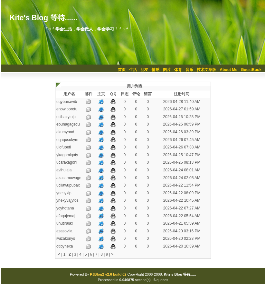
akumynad (65, 132)
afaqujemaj (65, 216)
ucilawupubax (68, 185)
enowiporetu (66, 109)
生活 (133, 69)
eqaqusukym (67, 139)
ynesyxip (63, 193)
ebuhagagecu (68, 124)
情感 (155, 69)
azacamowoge (68, 178)
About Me (228, 69)
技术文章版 (206, 69)
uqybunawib (66, 101)
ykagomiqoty (67, 155)
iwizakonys (65, 238)
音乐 (189, 69)
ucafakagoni (66, 162)
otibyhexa (64, 246)
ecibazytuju (66, 117)
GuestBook (251, 69)
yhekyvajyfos (67, 200)
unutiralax (64, 223)
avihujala (63, 170)
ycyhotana (65, 208)
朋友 (144, 69)
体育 (178, 69)
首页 (122, 69)
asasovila (64, 231)
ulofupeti (63, 147)
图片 (167, 69)
